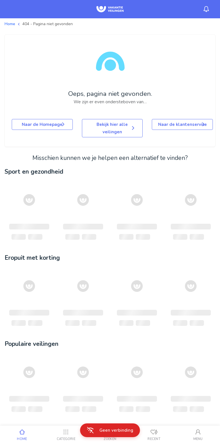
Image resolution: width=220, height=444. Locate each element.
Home (10, 24)
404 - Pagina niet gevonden (47, 24)
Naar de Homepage (43, 124)
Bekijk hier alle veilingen (116, 128)
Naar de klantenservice (182, 124)
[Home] (22, 435)
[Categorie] (66, 435)
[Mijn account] (198, 435)
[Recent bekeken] (154, 435)
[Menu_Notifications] (206, 9)
